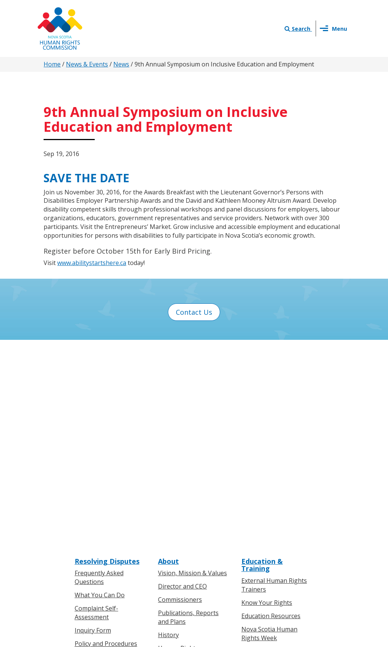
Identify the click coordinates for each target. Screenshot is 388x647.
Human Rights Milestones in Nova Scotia (185, 454)
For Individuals (95, 515)
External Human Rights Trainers (274, 382)
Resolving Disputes (107, 358)
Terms (255, 566)
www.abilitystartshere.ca (91, 263)
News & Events (87, 64)
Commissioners (180, 397)
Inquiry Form (93, 427)
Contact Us (194, 312)
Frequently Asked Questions (99, 374)
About (168, 358)
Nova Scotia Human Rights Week (269, 430)
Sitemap (282, 566)
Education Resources (270, 413)
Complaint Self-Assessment (96, 410)
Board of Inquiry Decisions (98, 471)
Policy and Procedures (106, 441)
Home (52, 64)
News (121, 64)
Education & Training (262, 362)
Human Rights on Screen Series (276, 452)
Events (167, 542)
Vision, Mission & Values (192, 370)
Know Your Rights (266, 400)
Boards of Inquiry (99, 454)
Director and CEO (182, 384)
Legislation (90, 542)
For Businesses (96, 529)
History (168, 432)
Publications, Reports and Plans (188, 414)
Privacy (229, 566)
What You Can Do (100, 392)
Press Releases (179, 515)
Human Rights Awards (189, 476)
